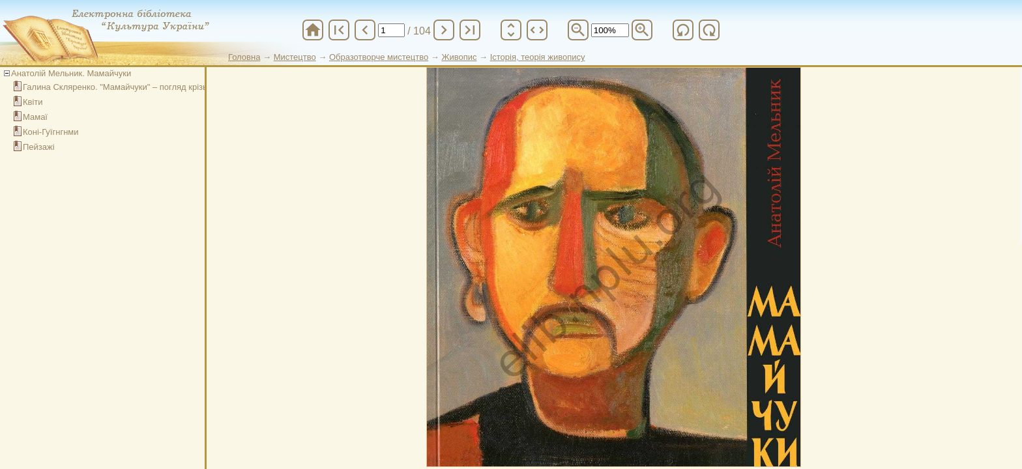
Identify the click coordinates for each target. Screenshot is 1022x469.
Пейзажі (39, 147)
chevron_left (365, 30)
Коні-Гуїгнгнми (51, 132)
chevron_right (444, 30)
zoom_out (578, 30)
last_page (470, 30)
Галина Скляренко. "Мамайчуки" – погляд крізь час (123, 87)
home (313, 30)
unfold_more (511, 30)
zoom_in (642, 30)
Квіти (33, 102)
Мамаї (35, 117)
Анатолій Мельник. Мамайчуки (71, 73)
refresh (683, 30)
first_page (339, 30)
